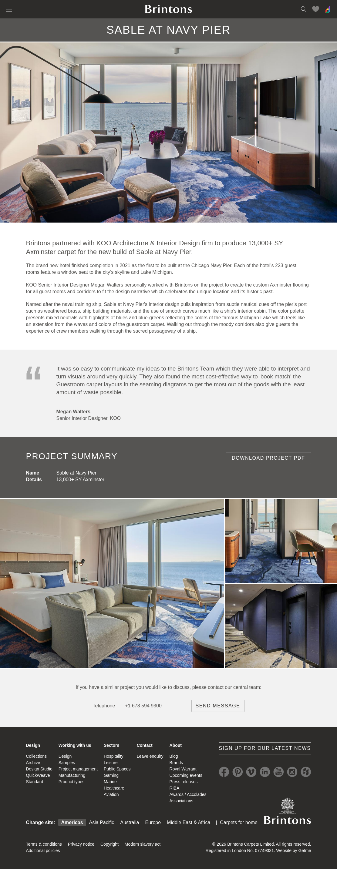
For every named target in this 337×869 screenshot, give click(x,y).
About (176, 745)
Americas (72, 822)
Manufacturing (72, 775)
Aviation (111, 794)
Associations (182, 800)
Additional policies (43, 850)
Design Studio (39, 769)
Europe (153, 822)
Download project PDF (268, 458)
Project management (78, 769)
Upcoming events (186, 775)
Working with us (75, 745)
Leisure (111, 762)
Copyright (109, 844)
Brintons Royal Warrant (287, 810)
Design (33, 745)
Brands (176, 762)
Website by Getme (293, 850)
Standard (34, 781)
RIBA (175, 788)
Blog (174, 756)
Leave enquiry (150, 756)
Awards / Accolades (188, 794)
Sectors (111, 745)
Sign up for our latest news (265, 748)
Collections (36, 756)
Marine (110, 781)
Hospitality (113, 756)
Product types (72, 781)
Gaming (111, 775)
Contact (145, 745)
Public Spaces (117, 769)
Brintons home (168, 9)
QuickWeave (38, 775)
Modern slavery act (142, 844)
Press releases (184, 781)
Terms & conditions (44, 844)
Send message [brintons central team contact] (217, 705)
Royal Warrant (183, 769)
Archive (33, 762)
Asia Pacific (101, 822)
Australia (129, 822)
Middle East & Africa (188, 822)
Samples (67, 762)
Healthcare (114, 788)
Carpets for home (239, 822)
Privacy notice (81, 844)
